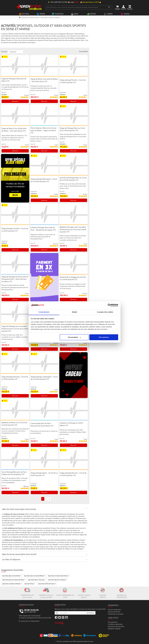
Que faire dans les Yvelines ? (57, 580)
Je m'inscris (90, 613)
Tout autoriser (104, 337)
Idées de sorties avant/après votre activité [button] (19, 554)
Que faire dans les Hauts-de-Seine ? (13, 580)
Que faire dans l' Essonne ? (36, 580)
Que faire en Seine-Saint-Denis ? (58, 576)
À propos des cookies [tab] (105, 312)
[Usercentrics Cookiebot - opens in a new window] (109, 305)
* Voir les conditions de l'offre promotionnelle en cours (74, 641)
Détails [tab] (74, 312)
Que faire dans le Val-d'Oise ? (11, 576)
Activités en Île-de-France (30, 18)
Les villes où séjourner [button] (11, 559)
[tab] (44, 509)
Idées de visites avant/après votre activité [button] (19, 509)
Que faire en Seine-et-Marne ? (11, 584)
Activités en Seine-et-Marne (50, 18)
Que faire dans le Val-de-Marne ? (34, 576)
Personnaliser (74, 337)
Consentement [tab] (44, 312)
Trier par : (4, 52)
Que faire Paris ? (30, 584)
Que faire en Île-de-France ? (47, 584)
